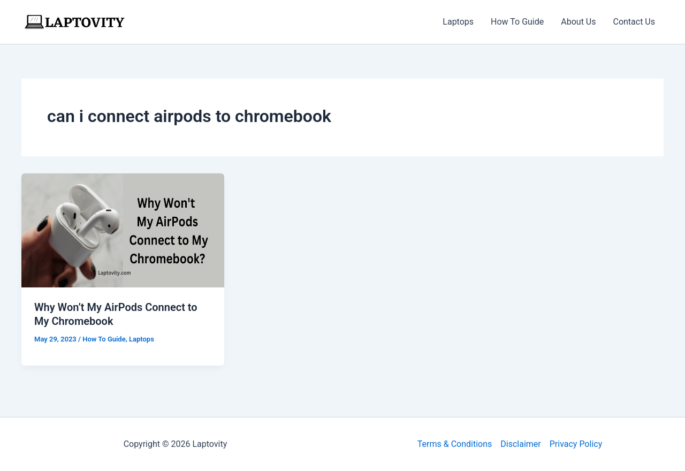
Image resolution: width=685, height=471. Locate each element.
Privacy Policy (576, 444)
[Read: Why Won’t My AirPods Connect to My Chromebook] (122, 230)
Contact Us (634, 22)
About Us (578, 22)
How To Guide (517, 22)
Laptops (458, 22)
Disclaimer (520, 444)
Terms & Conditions (454, 444)
